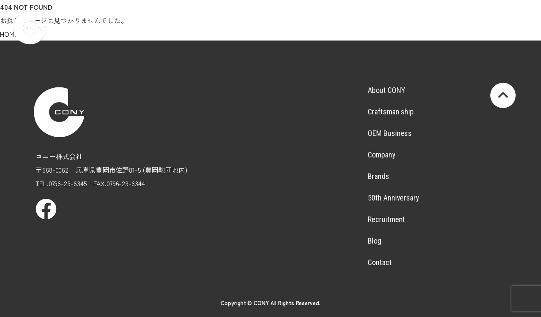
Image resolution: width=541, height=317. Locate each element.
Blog (478, 19)
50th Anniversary (393, 197)
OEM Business (390, 133)
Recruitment (436, 19)
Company (309, 19)
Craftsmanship (225, 19)
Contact (379, 262)
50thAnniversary (393, 19)
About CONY (386, 90)
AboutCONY (183, 19)
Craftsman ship (391, 111)
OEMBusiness (267, 19)
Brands (351, 19)
